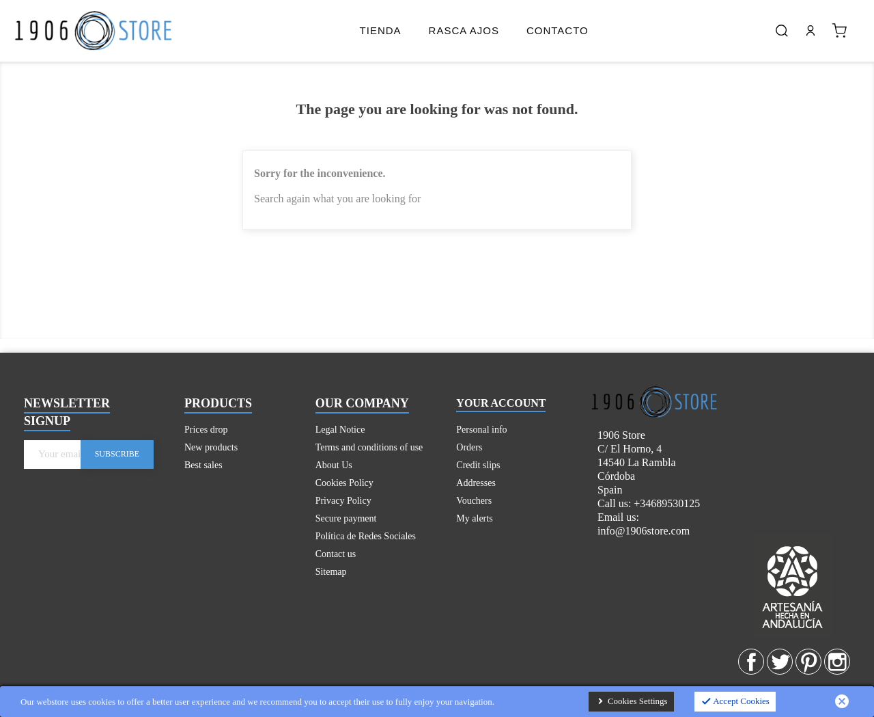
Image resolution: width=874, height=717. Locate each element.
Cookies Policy (344, 483)
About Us (333, 465)
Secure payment (346, 518)
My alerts (474, 518)
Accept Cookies (735, 701)
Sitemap (331, 572)
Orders (469, 447)
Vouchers (474, 501)
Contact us (335, 554)
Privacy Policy (343, 501)
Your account (501, 403)
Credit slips (478, 465)
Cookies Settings (631, 701)
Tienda (380, 30)
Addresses (476, 483)
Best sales (203, 465)
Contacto (557, 30)
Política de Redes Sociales (365, 536)
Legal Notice (340, 429)
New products (211, 447)
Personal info (481, 429)
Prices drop (205, 429)
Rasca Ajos (464, 30)
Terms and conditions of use (369, 447)
